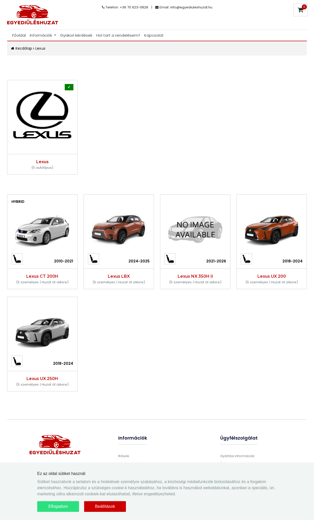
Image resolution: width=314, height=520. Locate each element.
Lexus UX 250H (42, 378)
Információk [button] (41, 35)
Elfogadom (58, 506)
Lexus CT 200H (42, 276)
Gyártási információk (237, 456)
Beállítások (105, 506)
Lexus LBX (119, 276)
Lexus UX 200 (271, 276)
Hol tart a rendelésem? (118, 35)
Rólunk (123, 456)
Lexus (40, 48)
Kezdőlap (21, 48)
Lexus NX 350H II (195, 276)
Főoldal (19, 35)
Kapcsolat (154, 35)
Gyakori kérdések (76, 35)
